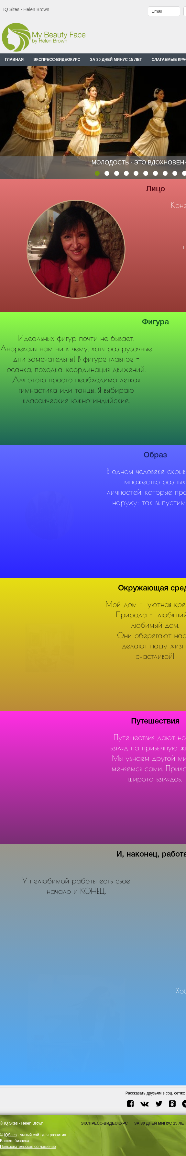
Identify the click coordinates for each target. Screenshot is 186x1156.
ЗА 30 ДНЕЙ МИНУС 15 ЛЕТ (116, 59)
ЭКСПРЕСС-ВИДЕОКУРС (56, 59)
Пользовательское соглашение (28, 1146)
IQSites (10, 1135)
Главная (14, 59)
